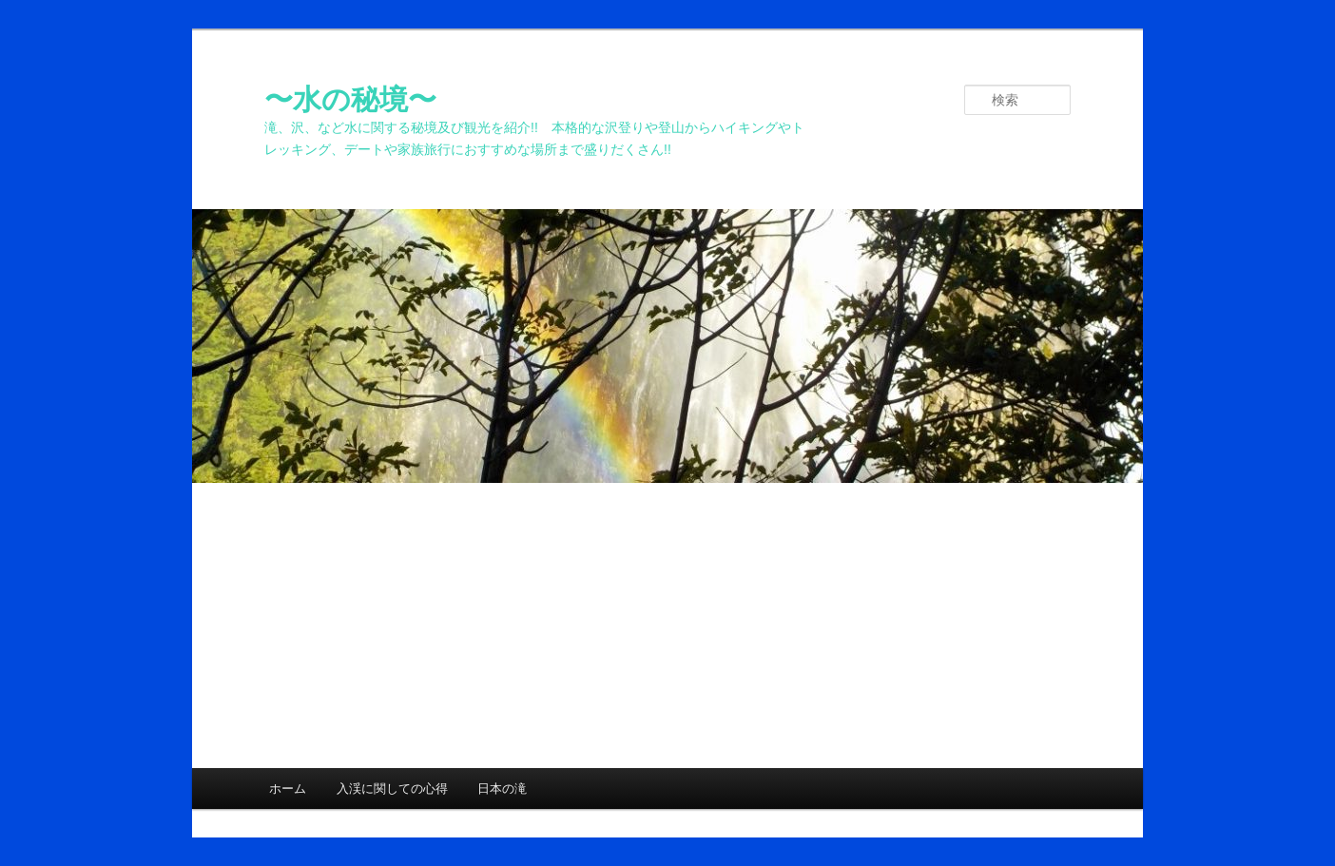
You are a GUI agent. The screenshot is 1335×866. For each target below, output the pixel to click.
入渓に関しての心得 (392, 788)
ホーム (287, 788)
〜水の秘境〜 (350, 99)
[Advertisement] (667, 625)
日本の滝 (502, 788)
